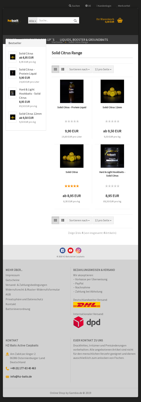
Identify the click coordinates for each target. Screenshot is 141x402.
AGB (8, 299)
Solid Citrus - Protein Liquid (71, 112)
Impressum (13, 280)
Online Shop (57, 397)
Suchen (74, 5)
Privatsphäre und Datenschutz (24, 304)
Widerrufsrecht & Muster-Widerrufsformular (33, 294)
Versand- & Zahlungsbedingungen (26, 289)
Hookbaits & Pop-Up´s (38, 40)
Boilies (11, 40)
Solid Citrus (72, 177)
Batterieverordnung (18, 314)
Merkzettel (123, 5)
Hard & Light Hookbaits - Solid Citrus (112, 178)
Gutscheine (12, 285)
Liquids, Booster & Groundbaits (84, 40)
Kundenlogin (103, 5)
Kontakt (11, 309)
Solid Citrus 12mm (112, 112)
